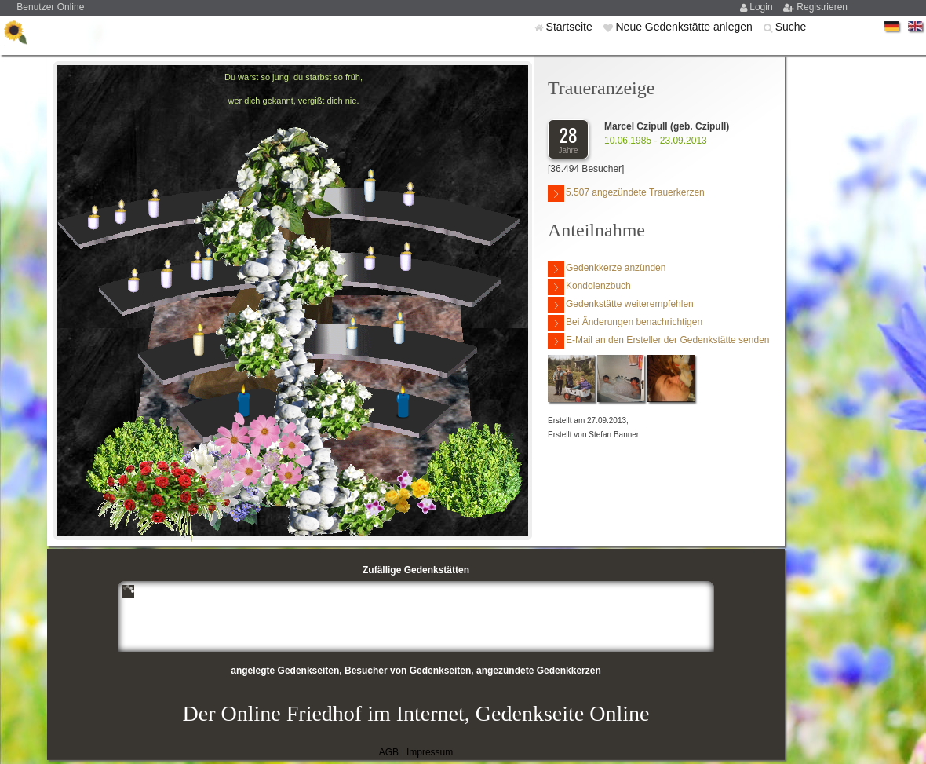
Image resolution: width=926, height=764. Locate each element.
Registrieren (822, 7)
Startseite (571, 26)
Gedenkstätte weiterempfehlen (621, 305)
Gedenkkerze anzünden (606, 269)
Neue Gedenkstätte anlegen (685, 26)
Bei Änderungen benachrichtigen (625, 323)
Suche (791, 26)
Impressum (429, 752)
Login (762, 7)
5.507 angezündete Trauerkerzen (626, 193)
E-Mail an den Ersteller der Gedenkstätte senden (658, 341)
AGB (389, 752)
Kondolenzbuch (589, 287)
